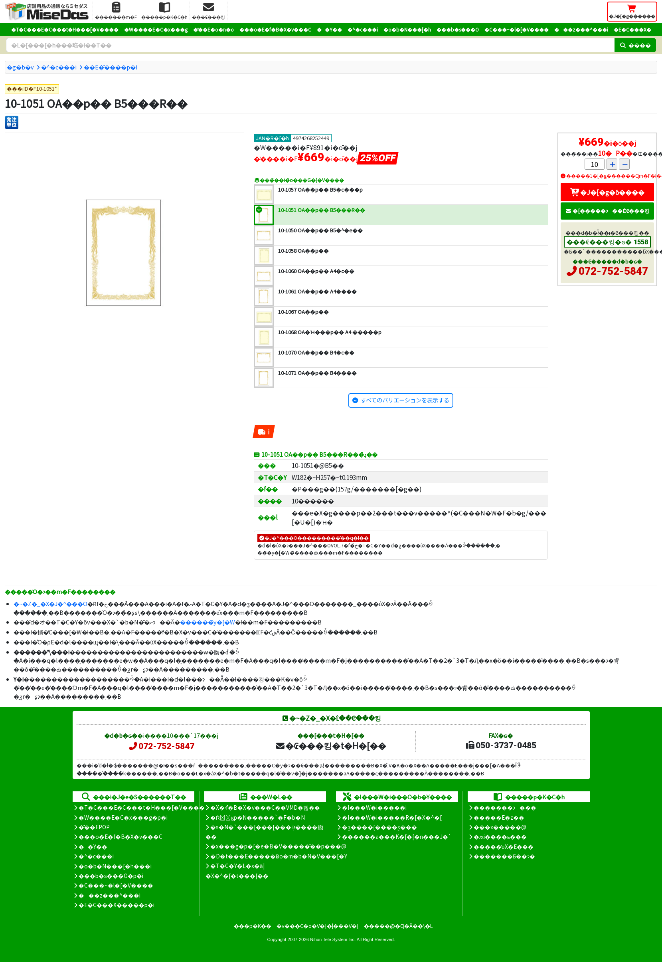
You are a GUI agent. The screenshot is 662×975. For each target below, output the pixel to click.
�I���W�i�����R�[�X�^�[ (392, 817)
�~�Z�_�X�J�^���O (50, 603)
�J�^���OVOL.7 (321, 545)
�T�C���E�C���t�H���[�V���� (65, 29)
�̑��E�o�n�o (213, 29)
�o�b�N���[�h (407, 29)
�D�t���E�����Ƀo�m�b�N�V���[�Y (278, 856)
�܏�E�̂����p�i (110, 67)
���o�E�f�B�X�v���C (275, 29)
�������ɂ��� (505, 807)
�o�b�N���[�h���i (115, 866)
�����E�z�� (499, 817)
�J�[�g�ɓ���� (607, 192)
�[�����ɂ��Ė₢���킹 (607, 210)
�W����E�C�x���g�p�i (123, 817)
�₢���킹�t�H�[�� (330, 745)
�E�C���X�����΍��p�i (116, 905)
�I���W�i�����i (374, 807)
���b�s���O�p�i (111, 876)
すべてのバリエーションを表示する (405, 400)
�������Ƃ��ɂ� (504, 856)
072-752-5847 (613, 271)
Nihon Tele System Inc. (333, 939)
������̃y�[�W (207, 622)
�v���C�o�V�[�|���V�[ (318, 925)
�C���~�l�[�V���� (516, 29)
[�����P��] (12, 122)
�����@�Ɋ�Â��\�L (398, 925)
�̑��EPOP (94, 827)
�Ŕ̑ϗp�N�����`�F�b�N (257, 817)
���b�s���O (458, 29)
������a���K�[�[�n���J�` (396, 836)
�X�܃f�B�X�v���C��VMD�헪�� (265, 807)
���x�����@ (500, 827)
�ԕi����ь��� (500, 836)
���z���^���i (581, 29)
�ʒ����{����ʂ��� (379, 827)
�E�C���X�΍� (632, 29)
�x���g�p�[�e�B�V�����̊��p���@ (278, 846)
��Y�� (329, 29)
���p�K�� (252, 925)
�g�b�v (20, 67)
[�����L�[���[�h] (310, 45)
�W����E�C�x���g (156, 29)
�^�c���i (363, 29)
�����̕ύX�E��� (503, 846)
